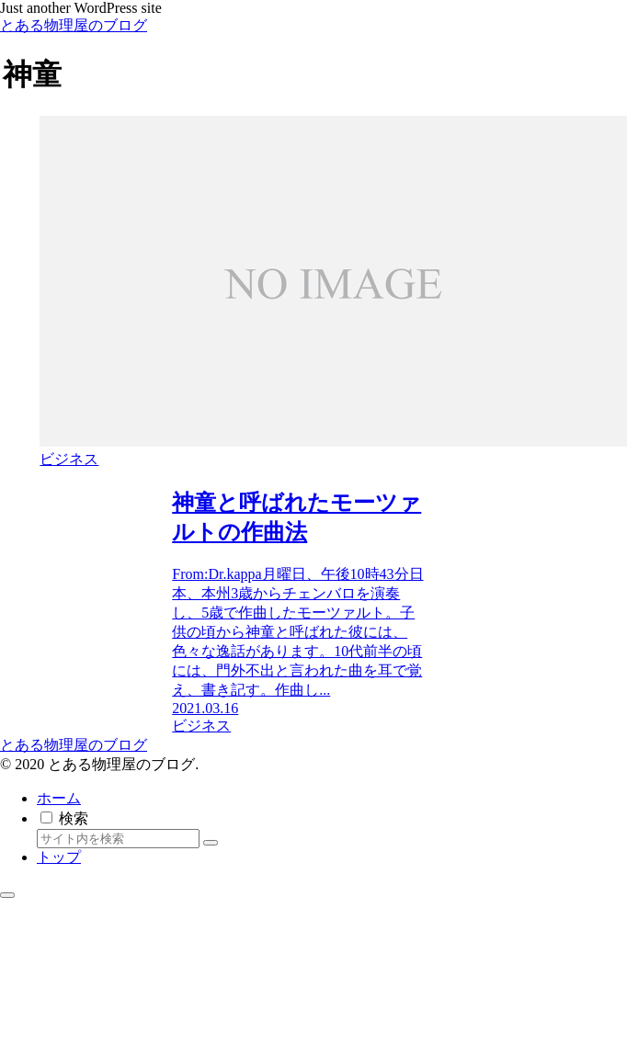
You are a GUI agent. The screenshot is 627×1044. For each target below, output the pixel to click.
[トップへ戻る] (7, 895)
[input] (118, 838)
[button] (210, 842)
